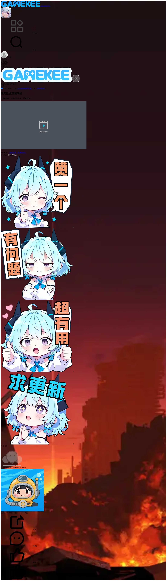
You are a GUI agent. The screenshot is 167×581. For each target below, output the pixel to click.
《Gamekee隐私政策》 (25, 88)
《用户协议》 (41, 88)
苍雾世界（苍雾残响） (17, 152)
